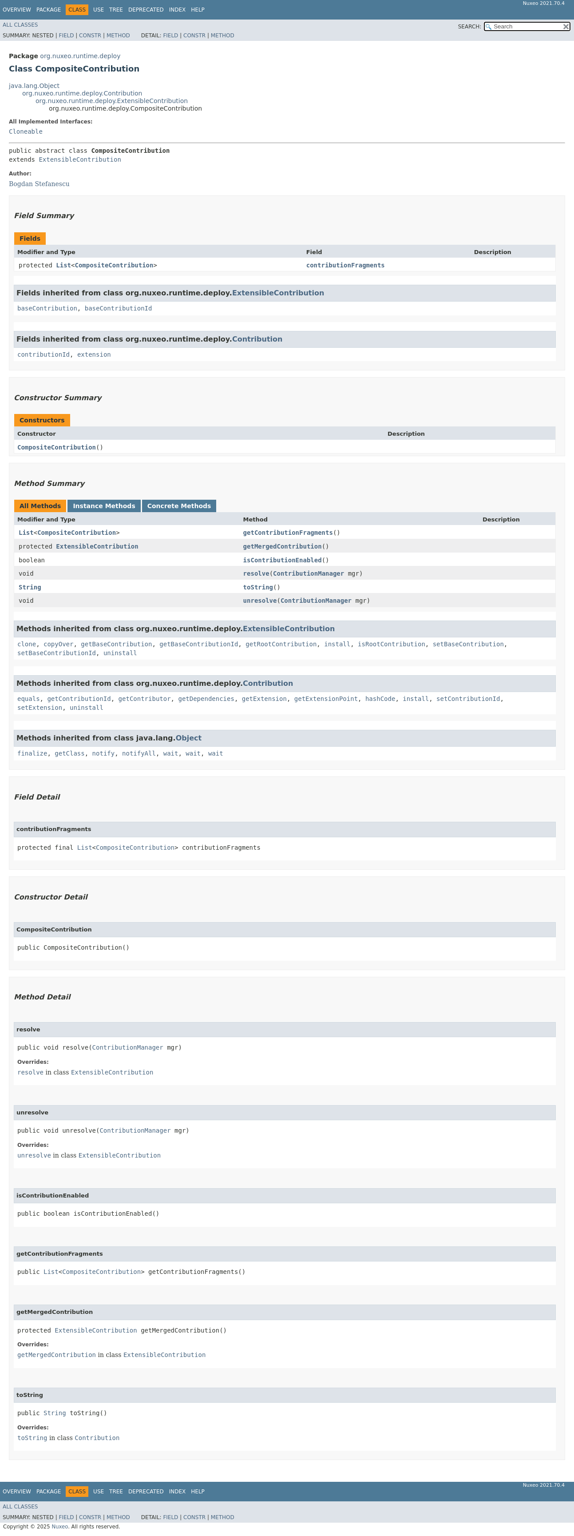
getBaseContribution (116, 644)
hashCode (380, 698)
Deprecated (146, 10)
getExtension (264, 698)
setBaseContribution (468, 644)
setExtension (39, 707)
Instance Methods (104, 505)
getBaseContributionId (198, 644)
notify (103, 753)
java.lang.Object (34, 85)
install (337, 644)
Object (189, 738)
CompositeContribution (114, 265)
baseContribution (47, 308)
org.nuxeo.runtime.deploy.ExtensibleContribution (112, 100)
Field (66, 35)
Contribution (257, 339)
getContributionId (79, 698)
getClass (69, 753)
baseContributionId (118, 308)
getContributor (145, 698)
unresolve (260, 600)
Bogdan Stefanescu (39, 183)
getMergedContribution (282, 546)
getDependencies (206, 698)
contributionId (43, 354)
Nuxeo (59, 1527)
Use (98, 10)
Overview (17, 10)
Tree (116, 10)
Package (48, 10)
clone (26, 644)
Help (198, 10)
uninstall (120, 653)
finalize (32, 753)
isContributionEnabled (282, 560)
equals (28, 698)
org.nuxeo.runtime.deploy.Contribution (82, 93)
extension (94, 354)
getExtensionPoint (326, 698)
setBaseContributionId (56, 653)
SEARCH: (470, 27)
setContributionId (468, 698)
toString (258, 587)
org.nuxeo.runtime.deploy (80, 56)
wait (170, 753)
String (30, 587)
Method (118, 35)
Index (177, 10)
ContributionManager (308, 573)
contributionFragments (345, 265)
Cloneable (26, 131)
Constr (90, 35)
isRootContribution (391, 644)
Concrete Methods (179, 505)
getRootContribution (281, 644)
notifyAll (139, 753)
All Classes (20, 25)
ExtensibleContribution (80, 159)
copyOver (58, 644)
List (63, 265)
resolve (256, 573)
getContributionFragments (288, 532)
